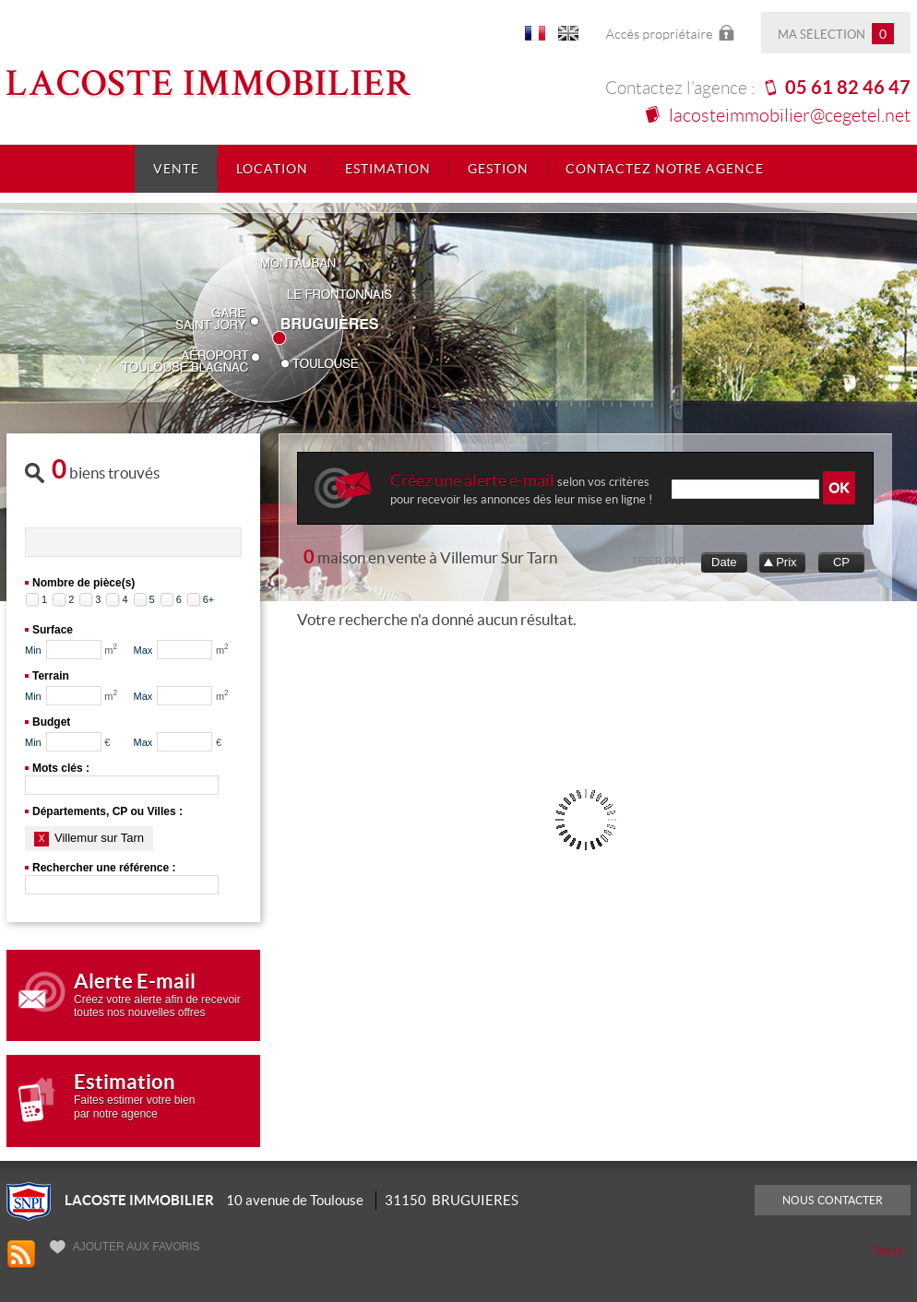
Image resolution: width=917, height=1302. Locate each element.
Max (143, 650)
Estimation (388, 168)
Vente (176, 168)
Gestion (498, 168)
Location (272, 168)
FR (535, 36)
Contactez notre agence (665, 168)
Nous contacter (832, 1200)
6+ (209, 599)
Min (33, 650)
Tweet (887, 1251)
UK (568, 36)
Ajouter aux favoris (124, 1247)
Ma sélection (836, 34)
